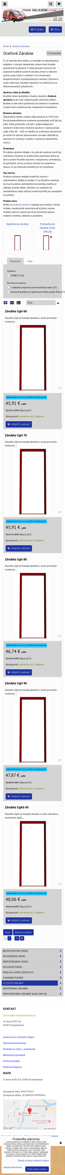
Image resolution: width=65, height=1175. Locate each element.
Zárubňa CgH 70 (16, 435)
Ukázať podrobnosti (12, 1167)
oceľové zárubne (21, 204)
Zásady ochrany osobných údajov (33, 1160)
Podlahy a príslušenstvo (33, 972)
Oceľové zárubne (33, 983)
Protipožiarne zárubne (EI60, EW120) (33, 993)
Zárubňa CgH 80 (16, 559)
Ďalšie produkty (23, 932)
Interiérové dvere (33, 956)
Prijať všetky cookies (37, 1169)
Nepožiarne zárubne (33, 988)
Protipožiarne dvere (33, 961)
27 (17, 938)
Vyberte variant (18, 424)
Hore (7, 932)
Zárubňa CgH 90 (16, 683)
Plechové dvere (33, 967)
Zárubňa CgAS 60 (16, 807)
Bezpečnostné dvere (33, 950)
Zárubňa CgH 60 (16, 311)
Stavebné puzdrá (33, 977)
